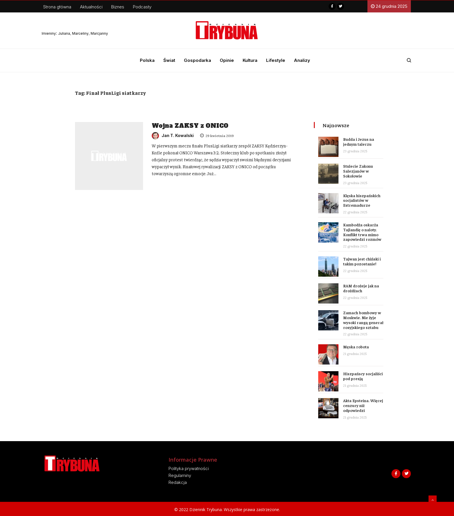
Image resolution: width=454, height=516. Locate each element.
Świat (169, 60)
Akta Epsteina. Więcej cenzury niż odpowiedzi (363, 405)
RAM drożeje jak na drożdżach (361, 288)
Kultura (250, 60)
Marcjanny (99, 33)
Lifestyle (275, 60)
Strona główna (57, 7)
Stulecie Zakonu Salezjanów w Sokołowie (358, 170)
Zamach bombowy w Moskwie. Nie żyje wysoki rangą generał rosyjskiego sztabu (363, 320)
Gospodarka (197, 60)
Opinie (227, 60)
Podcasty (142, 7)
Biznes (117, 7)
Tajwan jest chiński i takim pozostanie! (362, 261)
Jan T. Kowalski (173, 135)
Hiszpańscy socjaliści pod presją (363, 376)
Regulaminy (180, 475)
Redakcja (178, 482)
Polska (147, 60)
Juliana (64, 33)
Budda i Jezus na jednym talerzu (358, 141)
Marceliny (80, 33)
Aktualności (91, 7)
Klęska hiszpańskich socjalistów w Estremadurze (361, 200)
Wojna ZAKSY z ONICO (190, 126)
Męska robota (356, 346)
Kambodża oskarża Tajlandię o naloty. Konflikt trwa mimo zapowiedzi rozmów (362, 232)
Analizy (302, 60)
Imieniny (49, 33)
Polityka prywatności (189, 468)
